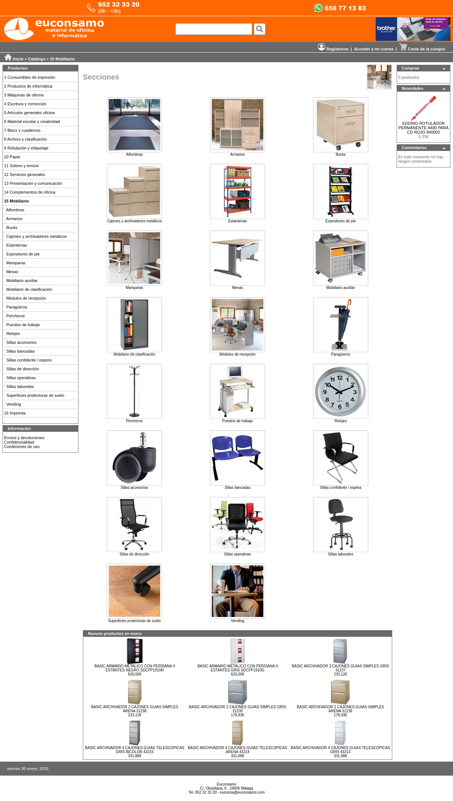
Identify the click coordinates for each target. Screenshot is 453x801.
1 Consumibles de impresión (29, 77)
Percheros (15, 316)
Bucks (11, 227)
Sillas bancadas (20, 351)
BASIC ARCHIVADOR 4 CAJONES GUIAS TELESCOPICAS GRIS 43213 (340, 750)
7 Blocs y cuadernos (22, 130)
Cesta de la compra (422, 49)
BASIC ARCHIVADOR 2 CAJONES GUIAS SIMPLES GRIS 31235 (237, 709)
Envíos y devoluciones (24, 437)
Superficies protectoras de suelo (35, 395)
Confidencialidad (19, 442)
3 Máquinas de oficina (23, 95)
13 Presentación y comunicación (33, 183)
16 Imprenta (15, 413)
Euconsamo (226, 784)
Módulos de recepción (26, 298)
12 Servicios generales (24, 174)
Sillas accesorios (21, 342)
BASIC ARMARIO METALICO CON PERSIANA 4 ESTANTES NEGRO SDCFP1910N (135, 668)
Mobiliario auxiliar (22, 280)
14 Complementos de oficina (29, 192)
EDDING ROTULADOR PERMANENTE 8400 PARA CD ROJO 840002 (423, 127)
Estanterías (16, 245)
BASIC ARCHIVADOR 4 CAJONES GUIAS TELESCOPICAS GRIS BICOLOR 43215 (135, 750)
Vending (13, 404)
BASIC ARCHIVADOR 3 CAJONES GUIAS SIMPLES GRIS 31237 (340, 668)
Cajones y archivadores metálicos (36, 236)
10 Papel (12, 157)
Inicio (18, 59)
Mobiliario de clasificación (29, 289)
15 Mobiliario (62, 59)
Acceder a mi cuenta (373, 49)
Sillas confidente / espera (29, 360)
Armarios (14, 218)
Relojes (13, 333)
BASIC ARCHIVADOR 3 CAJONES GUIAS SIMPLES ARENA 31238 (134, 709)
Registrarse (333, 49)
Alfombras (15, 210)
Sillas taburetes (20, 386)
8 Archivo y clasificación (25, 139)
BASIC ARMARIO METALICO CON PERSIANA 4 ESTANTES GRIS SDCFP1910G (237, 668)
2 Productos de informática (28, 86)
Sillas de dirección (22, 369)
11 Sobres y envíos (21, 165)
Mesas (12, 271)
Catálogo (36, 59)
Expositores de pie (23, 254)
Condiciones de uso (22, 446)
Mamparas (15, 263)
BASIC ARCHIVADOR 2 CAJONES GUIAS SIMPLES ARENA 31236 (340, 709)
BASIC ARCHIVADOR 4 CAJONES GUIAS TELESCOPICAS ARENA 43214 (237, 750)
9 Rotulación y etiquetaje (26, 148)
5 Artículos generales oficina (29, 112)
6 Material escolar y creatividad (32, 121)
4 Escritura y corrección (25, 104)
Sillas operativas (21, 377)
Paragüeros (16, 307)
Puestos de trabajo (23, 324)
